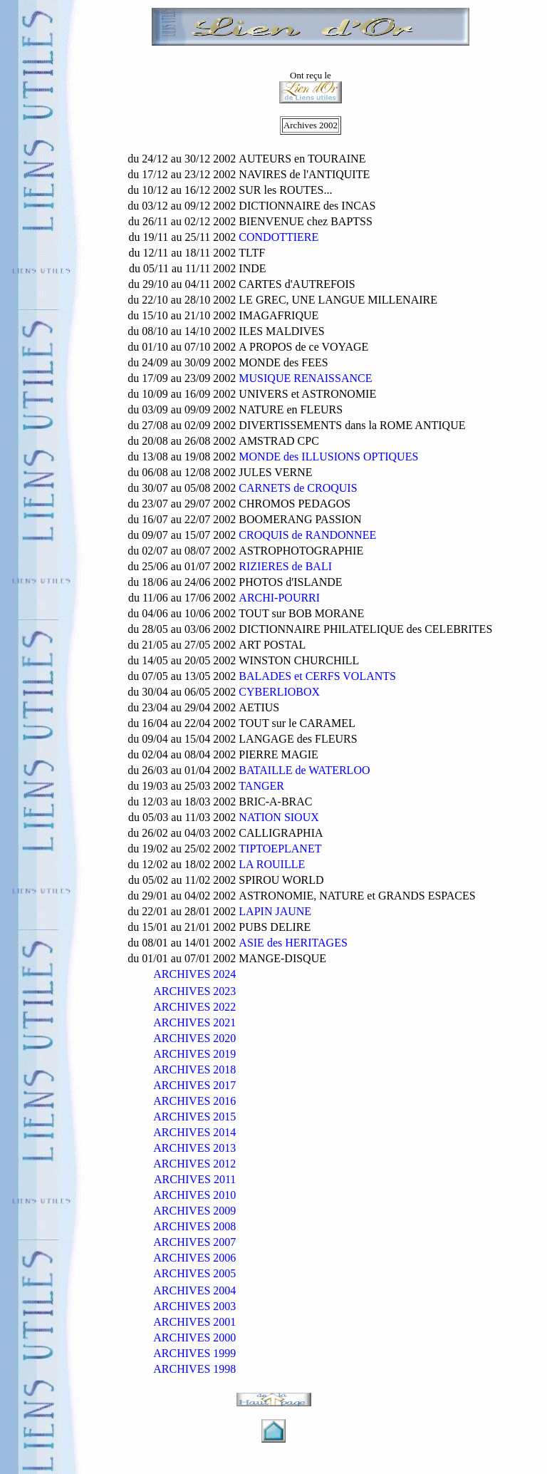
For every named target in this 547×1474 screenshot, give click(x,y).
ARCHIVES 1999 (194, 1353)
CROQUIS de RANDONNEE (307, 535)
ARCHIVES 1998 (194, 1369)
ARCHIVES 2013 (194, 1148)
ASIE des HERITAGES (293, 943)
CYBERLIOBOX (279, 692)
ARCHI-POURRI (279, 598)
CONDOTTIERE (278, 237)
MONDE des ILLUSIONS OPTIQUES (328, 456)
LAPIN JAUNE (275, 911)
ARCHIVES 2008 (194, 1226)
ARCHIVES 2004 (194, 1290)
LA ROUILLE (272, 864)
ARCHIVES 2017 (194, 1085)
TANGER (261, 786)
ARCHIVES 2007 (194, 1242)
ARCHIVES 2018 (194, 1069)
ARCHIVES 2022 (194, 1007)
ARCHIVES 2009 (194, 1211)
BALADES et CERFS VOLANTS (317, 676)
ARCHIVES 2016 (194, 1101)
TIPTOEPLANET (280, 848)
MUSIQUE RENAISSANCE (305, 378)
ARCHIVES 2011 (195, 1179)
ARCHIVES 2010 (194, 1195)
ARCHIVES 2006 (194, 1258)
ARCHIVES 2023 (194, 991)
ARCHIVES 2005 (194, 1273)
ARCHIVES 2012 (194, 1164)
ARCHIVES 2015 (194, 1116)
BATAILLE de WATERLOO (304, 770)
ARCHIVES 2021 (194, 1022)
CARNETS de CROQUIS (298, 488)
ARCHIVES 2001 (194, 1322)
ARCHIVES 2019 (194, 1054)
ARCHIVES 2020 (194, 1038)
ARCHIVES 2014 (194, 1132)
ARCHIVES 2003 (194, 1306)
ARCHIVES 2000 (194, 1337)
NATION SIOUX (278, 817)
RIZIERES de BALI (285, 566)
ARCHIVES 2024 (194, 974)
